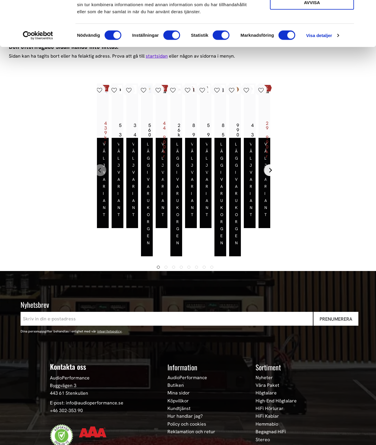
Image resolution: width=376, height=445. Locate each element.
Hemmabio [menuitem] (267, 374)
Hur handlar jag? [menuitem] (185, 367)
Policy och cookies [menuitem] (186, 374)
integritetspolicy (109, 282)
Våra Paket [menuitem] (267, 336)
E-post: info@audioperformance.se (86, 354)
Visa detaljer (319, 80)
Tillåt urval (312, 31)
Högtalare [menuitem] (266, 344)
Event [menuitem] (262, 398)
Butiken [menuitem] (175, 336)
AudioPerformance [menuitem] (187, 328)
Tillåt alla (312, 14)
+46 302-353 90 (66, 361)
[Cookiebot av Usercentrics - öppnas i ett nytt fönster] (38, 80)
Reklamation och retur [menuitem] (191, 382)
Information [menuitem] (182, 318)
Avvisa (312, 47)
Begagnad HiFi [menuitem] (271, 382)
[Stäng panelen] (367, 9)
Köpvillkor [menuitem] (178, 351)
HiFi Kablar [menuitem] (267, 367)
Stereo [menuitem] (263, 390)
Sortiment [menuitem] (268, 318)
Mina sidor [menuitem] (178, 344)
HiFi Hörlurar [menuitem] (269, 359)
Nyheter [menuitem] (264, 328)
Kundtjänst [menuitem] (179, 359)
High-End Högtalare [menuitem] (276, 351)
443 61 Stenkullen (69, 344)
